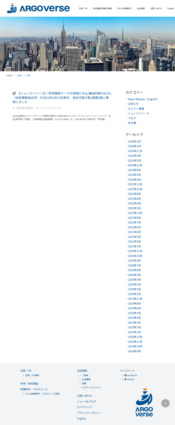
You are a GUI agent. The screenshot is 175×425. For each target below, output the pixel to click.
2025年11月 (135, 151)
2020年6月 (134, 270)
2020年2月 (134, 289)
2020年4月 (134, 279)
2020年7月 (134, 265)
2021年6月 (134, 232)
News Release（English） (143, 99)
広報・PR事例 (32, 375)
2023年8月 (134, 194)
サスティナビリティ (91, 387)
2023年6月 (134, 199)
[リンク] (38, 8)
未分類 (132, 123)
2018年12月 (135, 337)
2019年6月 (134, 308)
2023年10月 (135, 189)
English (81, 418)
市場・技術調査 (29, 383)
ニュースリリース (50, 108)
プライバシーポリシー (89, 412)
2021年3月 (134, 246)
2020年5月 (134, 275)
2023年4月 (134, 203)
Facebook (132, 375)
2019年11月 (135, 299)
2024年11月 (135, 165)
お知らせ (133, 104)
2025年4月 (134, 156)
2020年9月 (134, 260)
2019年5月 (134, 313)
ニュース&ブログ (86, 401)
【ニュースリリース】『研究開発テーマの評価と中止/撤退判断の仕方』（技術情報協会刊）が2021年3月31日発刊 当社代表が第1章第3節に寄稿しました (62, 97)
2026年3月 (134, 141)
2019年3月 (134, 322)
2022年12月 (135, 213)
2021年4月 (134, 241)
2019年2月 (134, 327)
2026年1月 (134, 146)
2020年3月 (134, 284)
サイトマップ (84, 407)
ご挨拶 (85, 375)
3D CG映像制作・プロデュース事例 (42, 393)
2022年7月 (134, 222)
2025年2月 (134, 160)
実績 (84, 383)
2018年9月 (134, 351)
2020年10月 (135, 256)
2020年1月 (134, 294)
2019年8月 (134, 303)
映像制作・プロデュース (34, 389)
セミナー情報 (136, 109)
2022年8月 (134, 218)
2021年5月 (134, 237)
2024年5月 (134, 175)
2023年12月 (135, 184)
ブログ (132, 118)
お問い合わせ (84, 395)
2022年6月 (134, 227)
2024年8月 (134, 170)
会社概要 (86, 379)
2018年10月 (135, 346)
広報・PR (25, 370)
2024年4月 (134, 179)
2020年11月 (135, 251)
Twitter (130, 379)
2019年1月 (134, 332)
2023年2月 (134, 208)
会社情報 (82, 370)
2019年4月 (134, 318)
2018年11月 (135, 342)
